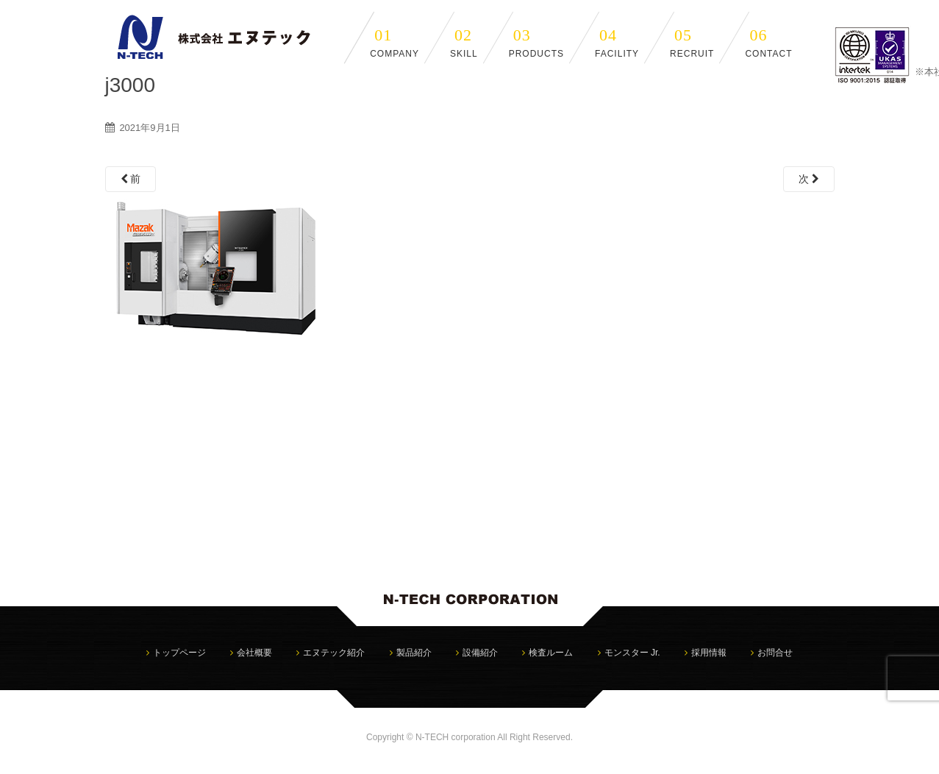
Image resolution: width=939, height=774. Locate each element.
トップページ (179, 652)
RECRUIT (692, 42)
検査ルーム (551, 652)
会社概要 (254, 652)
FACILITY (617, 42)
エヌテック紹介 (334, 652)
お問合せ (775, 652)
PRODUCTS (536, 42)
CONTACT (768, 42)
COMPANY (394, 42)
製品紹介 (414, 652)
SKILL (464, 42)
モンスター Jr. (632, 652)
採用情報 (708, 652)
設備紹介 (480, 652)
